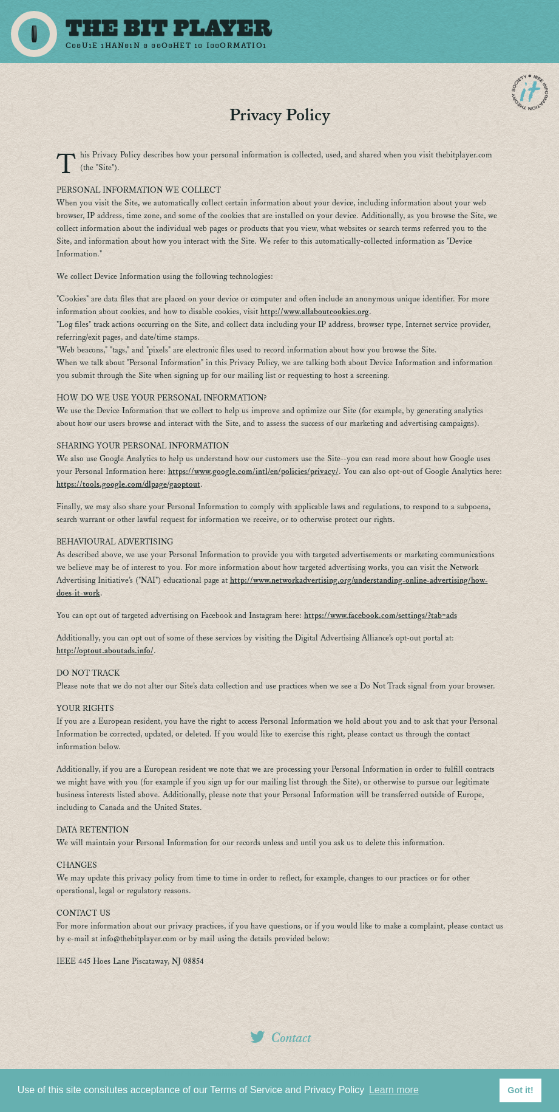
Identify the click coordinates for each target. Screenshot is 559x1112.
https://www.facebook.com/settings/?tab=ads (380, 616)
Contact (291, 1038)
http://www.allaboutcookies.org (314, 312)
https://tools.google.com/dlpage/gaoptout (128, 484)
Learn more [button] (394, 1090)
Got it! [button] (520, 1090)
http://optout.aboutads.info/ (105, 651)
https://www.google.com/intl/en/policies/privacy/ (253, 472)
